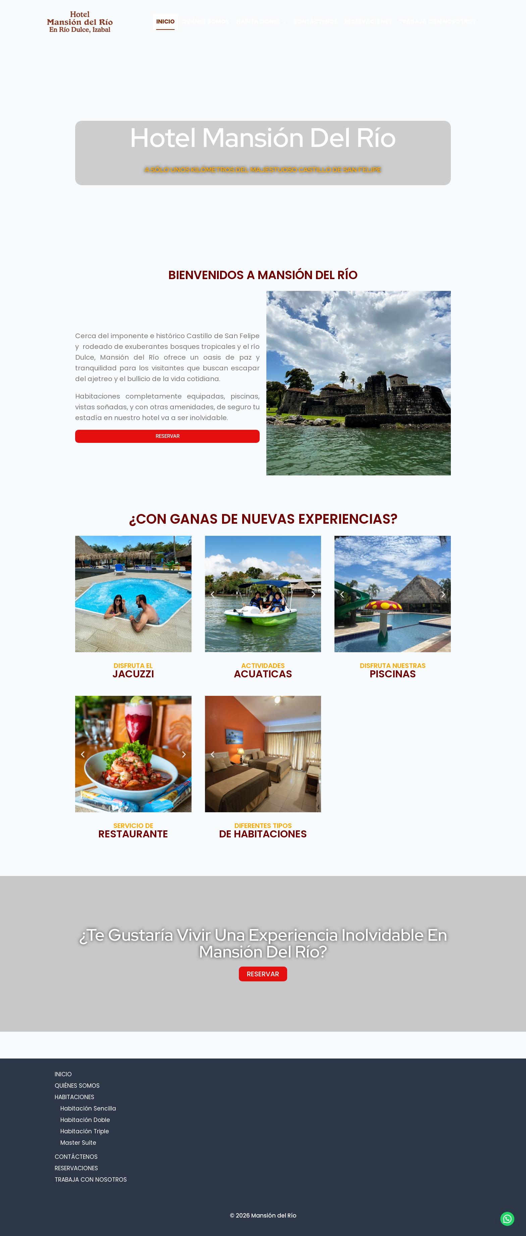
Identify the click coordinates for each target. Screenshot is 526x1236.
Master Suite (78, 1143)
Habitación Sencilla (88, 1108)
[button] (212, 594)
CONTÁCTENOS (315, 21)
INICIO (165, 21)
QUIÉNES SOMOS (205, 21)
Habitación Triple (84, 1131)
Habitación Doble (85, 1120)
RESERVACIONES (368, 21)
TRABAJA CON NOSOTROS (437, 21)
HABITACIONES (74, 1097)
